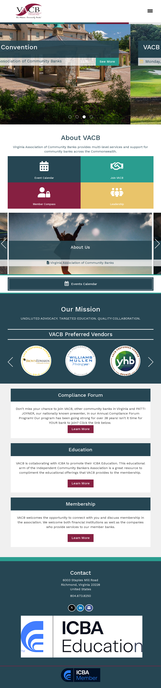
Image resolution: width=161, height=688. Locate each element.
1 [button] (69, 116)
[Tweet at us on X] (72, 607)
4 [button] (91, 116)
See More (138, 61)
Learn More (80, 429)
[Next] (157, 244)
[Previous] (3, 244)
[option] (36, 361)
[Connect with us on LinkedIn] (80, 607)
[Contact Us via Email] (89, 607)
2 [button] (77, 116)
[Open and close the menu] (105, 11)
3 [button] (84, 116)
